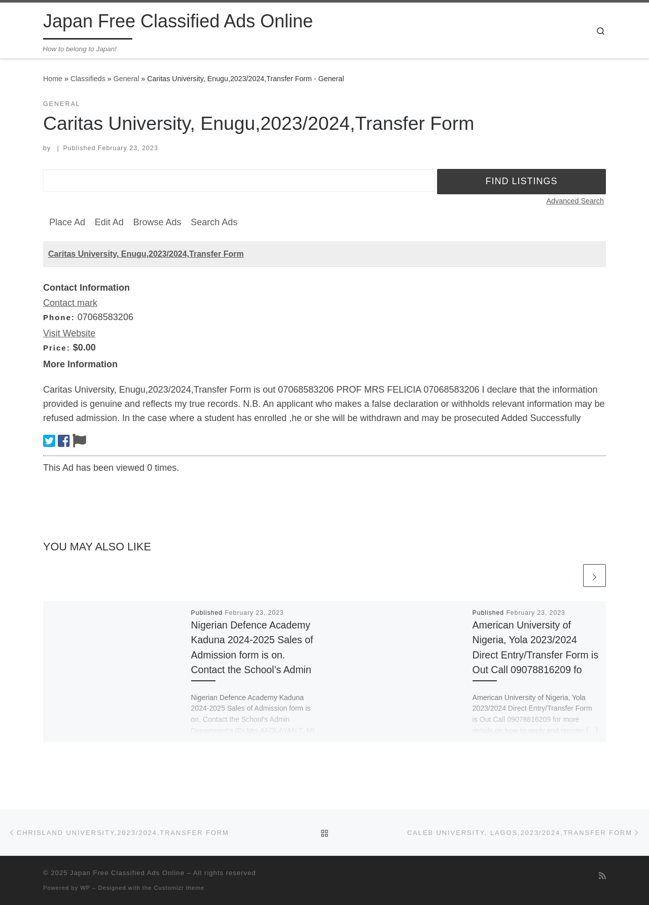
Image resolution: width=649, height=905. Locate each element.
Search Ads (214, 222)
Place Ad (67, 222)
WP (85, 888)
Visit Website (69, 333)
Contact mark (70, 303)
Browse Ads (157, 222)
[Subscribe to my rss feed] (602, 875)
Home (52, 79)
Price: (56, 347)
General (126, 79)
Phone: (59, 317)
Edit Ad (109, 222)
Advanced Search (575, 201)
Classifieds (87, 79)
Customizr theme (179, 888)
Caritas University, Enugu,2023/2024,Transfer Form (146, 254)
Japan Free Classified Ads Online (127, 873)
